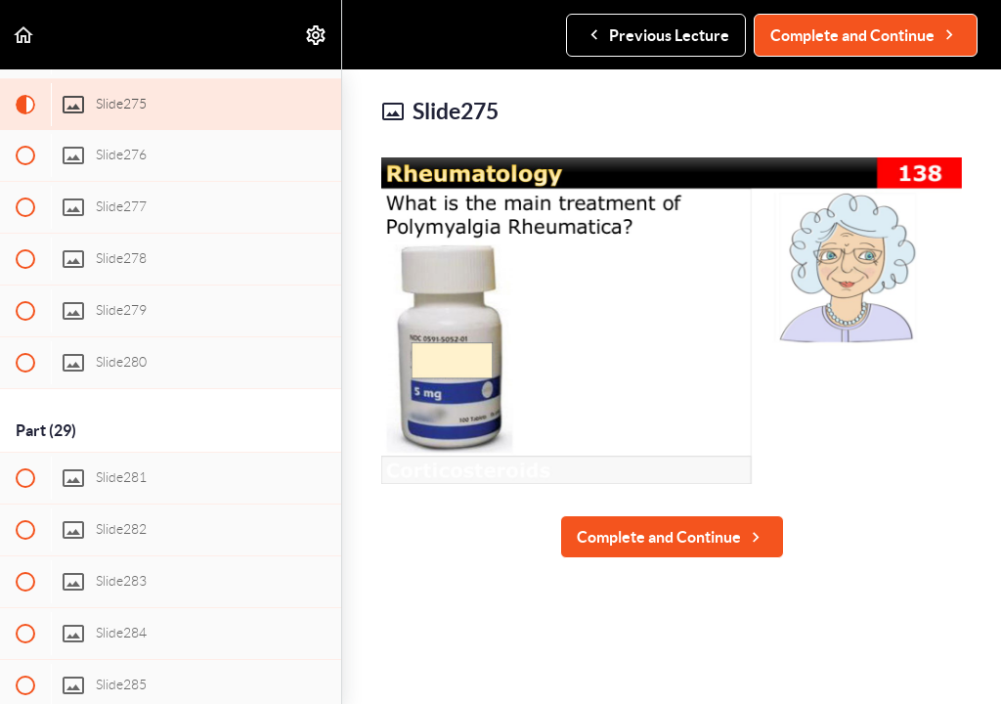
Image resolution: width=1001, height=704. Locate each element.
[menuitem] (316, 34)
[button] (24, 34)
